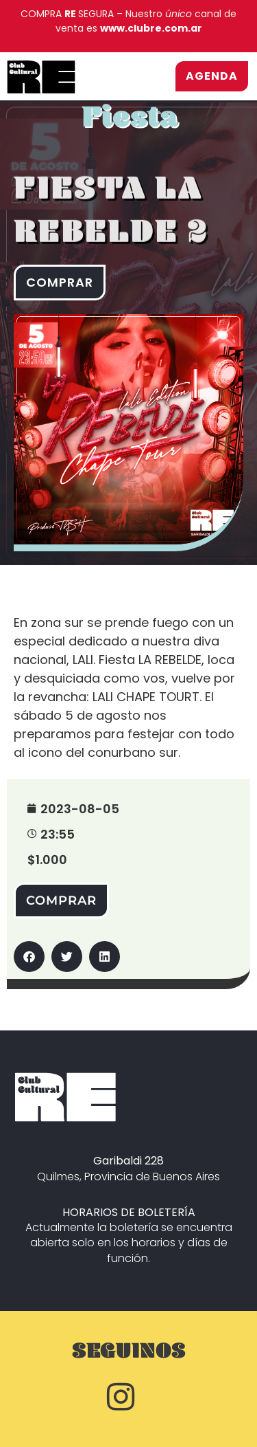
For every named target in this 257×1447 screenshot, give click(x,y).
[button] (29, 956)
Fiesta (130, 124)
